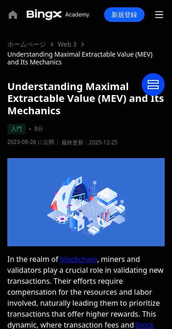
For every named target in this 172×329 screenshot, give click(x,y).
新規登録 (124, 14)
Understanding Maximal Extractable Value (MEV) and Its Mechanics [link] (79, 58)
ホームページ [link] (26, 44)
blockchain (78, 259)
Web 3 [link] (67, 44)
